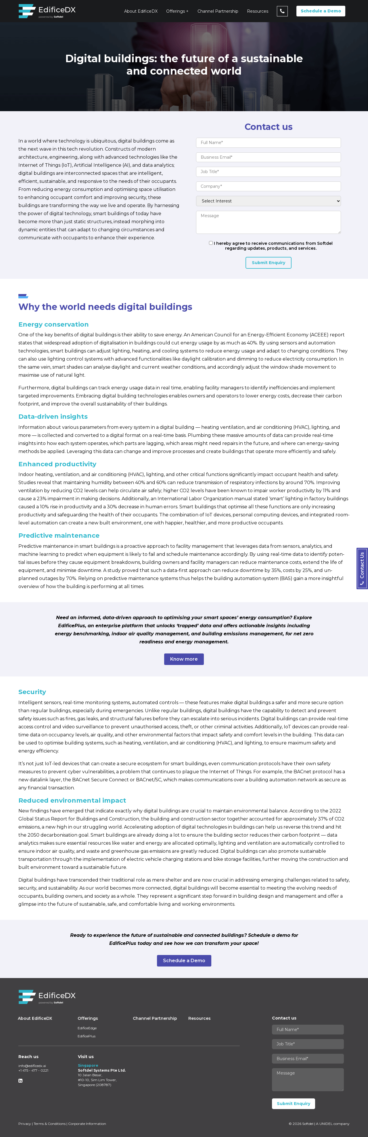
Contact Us (362, 568)
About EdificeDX (141, 11)
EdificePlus (86, 1036)
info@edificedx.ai (32, 1066)
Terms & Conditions (50, 1123)
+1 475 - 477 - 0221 (33, 1070)
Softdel (307, 1123)
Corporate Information (87, 1123)
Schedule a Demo (321, 11)
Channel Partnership (218, 11)
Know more (184, 659)
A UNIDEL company (333, 1123)
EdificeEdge (87, 1028)
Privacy (24, 1123)
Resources (257, 11)
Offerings (175, 11)
